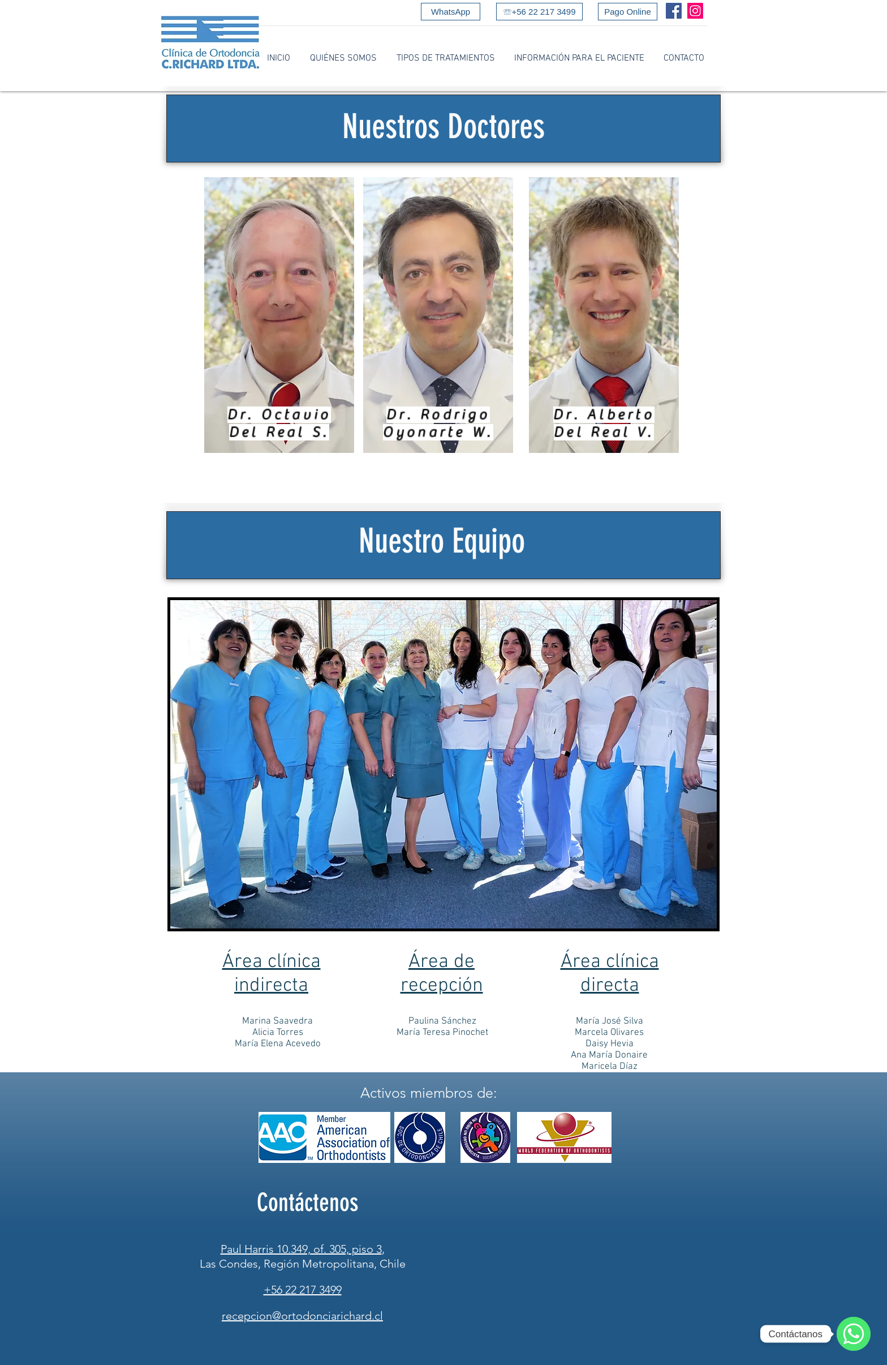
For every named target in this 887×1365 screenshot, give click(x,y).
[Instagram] (695, 11)
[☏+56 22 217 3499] (539, 11)
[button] (343, 58)
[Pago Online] (627, 11)
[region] (279, 315)
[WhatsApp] (450, 11)
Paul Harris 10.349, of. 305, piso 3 (301, 1249)
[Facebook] (674, 11)
